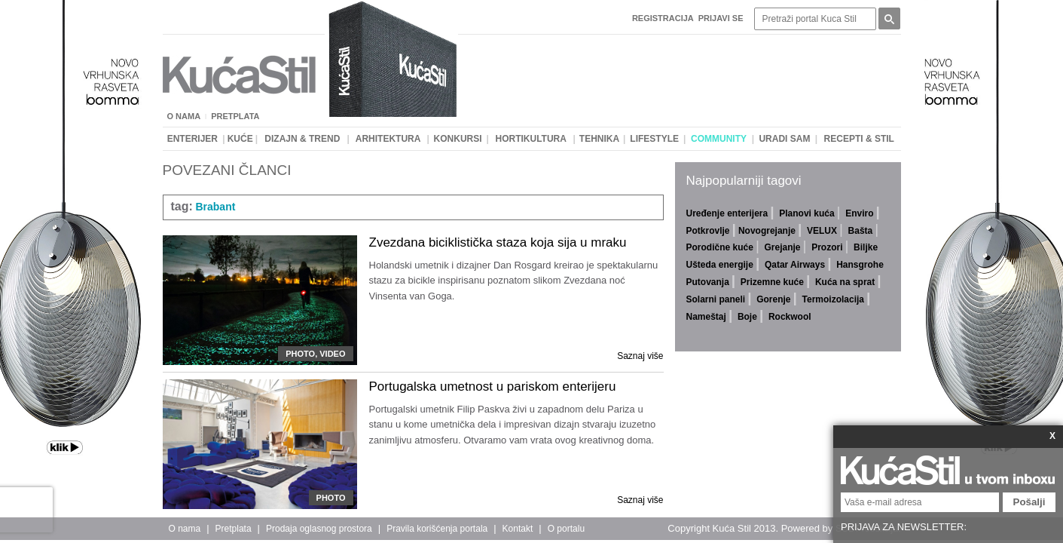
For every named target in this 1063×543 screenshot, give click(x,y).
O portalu (566, 528)
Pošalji (1029, 502)
